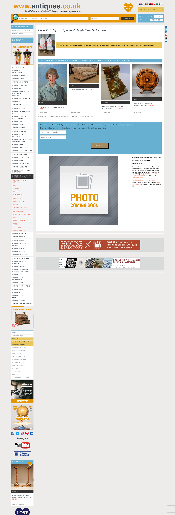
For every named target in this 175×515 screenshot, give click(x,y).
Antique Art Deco (18, 108)
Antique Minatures (19, 248)
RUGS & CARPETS (19, 221)
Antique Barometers (20, 82)
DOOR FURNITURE (19, 201)
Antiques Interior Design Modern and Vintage (21, 176)
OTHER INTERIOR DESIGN (21, 214)
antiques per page (146, 16)
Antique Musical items (20, 258)
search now (127, 18)
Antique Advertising (20, 75)
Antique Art (16, 102)
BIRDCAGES (17, 198)
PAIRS (15, 217)
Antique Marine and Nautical (19, 262)
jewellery (140, 175)
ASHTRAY (16, 188)
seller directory (19, 356)
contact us (16, 374)
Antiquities (16, 88)
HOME (14, 333)
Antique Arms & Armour (21, 98)
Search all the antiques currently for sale (143, 181)
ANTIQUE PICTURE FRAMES (21, 157)
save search (100, 146)
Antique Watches (18, 301)
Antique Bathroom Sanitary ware (19, 117)
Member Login (17, 34)
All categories (18, 67)
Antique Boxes (17, 124)
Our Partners (17, 365)
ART (14, 185)
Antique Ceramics (19, 131)
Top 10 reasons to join (20, 342)
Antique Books (17, 121)
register (15, 339)
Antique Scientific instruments (19, 278)
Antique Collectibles (20, 147)
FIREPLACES (17, 204)
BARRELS (16, 192)
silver (152, 174)
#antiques (22, 438)
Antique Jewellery (19, 234)
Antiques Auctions (19, 336)
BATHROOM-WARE (19, 195)
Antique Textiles (18, 289)
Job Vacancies (17, 371)
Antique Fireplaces (19, 154)
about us (15, 368)
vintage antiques (145, 174)
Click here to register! (21, 31)
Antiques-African (18, 79)
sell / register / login (148, 9)
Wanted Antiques (18, 350)
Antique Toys (17, 292)
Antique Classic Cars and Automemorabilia (22, 140)
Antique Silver (17, 283)
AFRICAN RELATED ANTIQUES (19, 181)
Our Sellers (17, 353)
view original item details (147, 45)
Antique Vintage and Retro (19, 296)
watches (134, 175)
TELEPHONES (17, 227)
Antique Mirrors (18, 251)
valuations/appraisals (20, 377)
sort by (142, 19)
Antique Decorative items (22, 151)
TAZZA (15, 224)
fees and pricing (18, 362)
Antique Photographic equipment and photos (20, 270)
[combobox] (105, 18)
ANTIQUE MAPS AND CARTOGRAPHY (19, 71)
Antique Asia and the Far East (21, 112)
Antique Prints (18, 274)
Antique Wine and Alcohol (22, 304)
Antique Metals (18, 240)
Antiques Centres (19, 359)
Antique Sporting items (21, 286)
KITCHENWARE (18, 211)
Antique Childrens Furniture (19, 135)
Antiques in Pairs (18, 266)
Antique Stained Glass (20, 164)
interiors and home (137, 177)
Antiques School (18, 345)
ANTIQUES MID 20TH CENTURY (19, 244)
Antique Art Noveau (19, 105)
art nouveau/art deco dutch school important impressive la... (22, 497)
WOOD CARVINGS (19, 230)
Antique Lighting (18, 237)
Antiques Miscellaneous (21, 255)
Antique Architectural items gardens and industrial (21, 93)
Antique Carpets (18, 128)
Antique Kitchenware (20, 85)
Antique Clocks (18, 144)
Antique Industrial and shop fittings (21, 171)
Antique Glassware (19, 167)
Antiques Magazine (19, 348)
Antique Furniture (19, 160)
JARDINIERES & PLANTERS (22, 208)
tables (156, 174)
